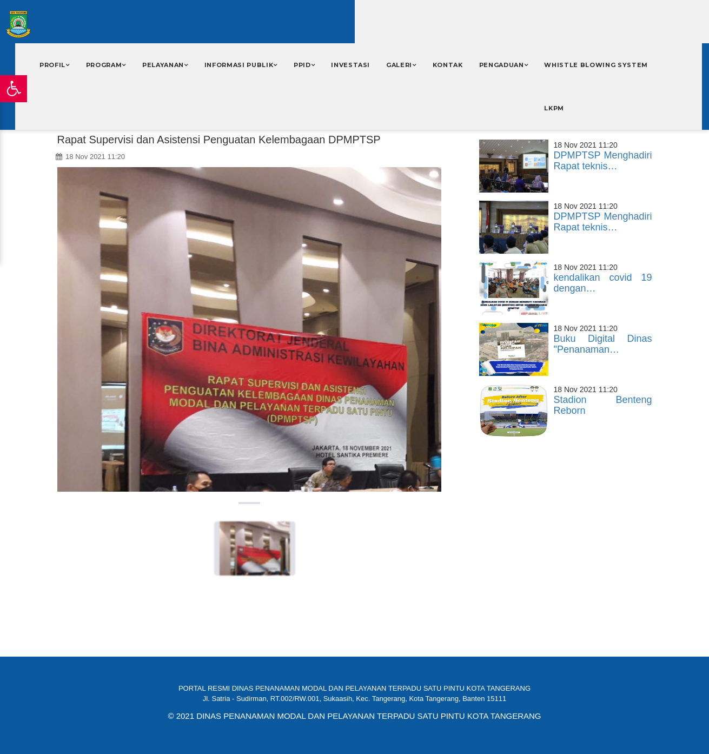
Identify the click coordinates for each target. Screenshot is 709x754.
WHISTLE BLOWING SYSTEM (596, 65)
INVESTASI (350, 65)
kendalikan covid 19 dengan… (603, 283)
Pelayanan (163, 65)
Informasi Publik (239, 65)
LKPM (554, 108)
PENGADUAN (501, 65)
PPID (302, 65)
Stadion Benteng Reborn (603, 405)
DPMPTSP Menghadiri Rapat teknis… (603, 160)
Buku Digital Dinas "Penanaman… (603, 344)
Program (104, 65)
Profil (52, 65)
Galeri (399, 65)
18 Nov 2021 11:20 (90, 157)
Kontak (448, 65)
